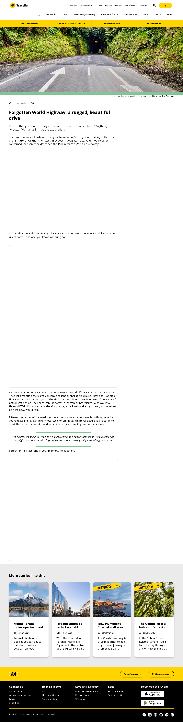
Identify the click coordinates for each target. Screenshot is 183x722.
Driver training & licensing (84, 14)
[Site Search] (154, 5)
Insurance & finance (109, 14)
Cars (65, 14)
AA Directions (130, 6)
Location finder (86, 6)
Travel (145, 14)
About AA (73, 6)
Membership (51, 14)
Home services (130, 14)
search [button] (154, 5)
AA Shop (98, 6)
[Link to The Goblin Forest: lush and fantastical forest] (154, 619)
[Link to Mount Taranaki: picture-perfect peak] (29, 619)
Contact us (143, 6)
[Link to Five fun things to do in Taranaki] (71, 619)
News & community (163, 14)
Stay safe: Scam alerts (113, 6)
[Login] (165, 5)
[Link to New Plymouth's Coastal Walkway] (112, 619)
